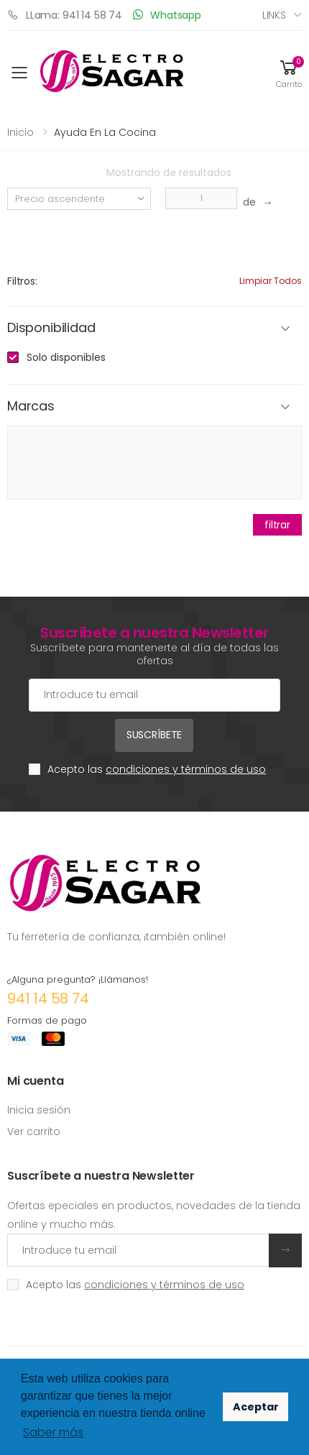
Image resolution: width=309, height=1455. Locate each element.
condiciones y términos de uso (186, 769)
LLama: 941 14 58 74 (64, 14)
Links (274, 15)
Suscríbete (154, 735)
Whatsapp (167, 14)
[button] (289, 73)
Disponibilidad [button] (51, 328)
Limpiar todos (270, 281)
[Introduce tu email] (138, 1250)
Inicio (20, 132)
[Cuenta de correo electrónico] (154, 695)
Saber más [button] (53, 1432)
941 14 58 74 (48, 998)
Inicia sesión (38, 1110)
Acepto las (156, 769)
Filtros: (22, 281)
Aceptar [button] (256, 1407)
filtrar (277, 525)
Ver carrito (33, 1131)
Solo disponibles (66, 357)
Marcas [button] (31, 406)
